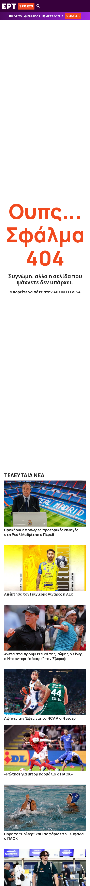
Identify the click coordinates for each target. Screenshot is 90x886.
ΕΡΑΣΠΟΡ (33, 16)
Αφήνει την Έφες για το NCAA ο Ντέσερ (40, 718)
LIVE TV (17, 16)
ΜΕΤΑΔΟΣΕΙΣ (54, 16)
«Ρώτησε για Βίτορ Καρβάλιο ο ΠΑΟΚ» (38, 774)
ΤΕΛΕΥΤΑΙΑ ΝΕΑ (24, 475)
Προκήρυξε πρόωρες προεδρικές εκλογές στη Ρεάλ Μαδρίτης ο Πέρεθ (41, 532)
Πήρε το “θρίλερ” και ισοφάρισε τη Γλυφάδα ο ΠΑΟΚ (44, 836)
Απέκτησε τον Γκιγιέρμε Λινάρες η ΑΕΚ (38, 594)
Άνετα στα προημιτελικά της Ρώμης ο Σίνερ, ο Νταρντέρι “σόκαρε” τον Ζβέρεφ (43, 656)
